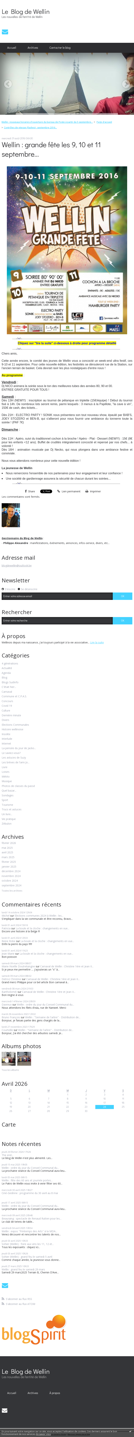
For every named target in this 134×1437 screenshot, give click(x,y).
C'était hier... (9, 687)
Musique (7, 781)
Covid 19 (7, 705)
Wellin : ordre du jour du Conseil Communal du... (45, 1004)
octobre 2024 (10, 880)
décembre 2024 (11, 871)
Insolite (6, 734)
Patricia (6, 928)
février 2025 (9, 861)
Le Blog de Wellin (26, 11)
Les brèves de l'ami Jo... (15, 762)
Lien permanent (69, 491)
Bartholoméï (9, 992)
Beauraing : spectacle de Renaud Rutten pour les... (31, 1218)
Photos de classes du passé (18, 786)
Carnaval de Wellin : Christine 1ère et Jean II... (66, 966)
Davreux (7, 1004)
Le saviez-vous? (11, 753)
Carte (9, 1124)
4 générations (10, 663)
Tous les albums (10, 1070)
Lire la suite (97, 642)
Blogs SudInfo (10, 682)
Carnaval (7, 691)
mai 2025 (7, 847)
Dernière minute (11, 715)
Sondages (8, 795)
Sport (5, 800)
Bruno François (11, 1017)
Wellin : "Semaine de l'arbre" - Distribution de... (52, 1017)
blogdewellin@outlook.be (17, 565)
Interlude (7, 738)
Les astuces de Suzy (14, 757)
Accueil (11, 47)
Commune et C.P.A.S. (14, 696)
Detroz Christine (11, 979)
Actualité (7, 668)
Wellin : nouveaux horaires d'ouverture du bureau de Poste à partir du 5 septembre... (47, 122)
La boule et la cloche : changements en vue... (42, 928)
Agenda (6, 673)
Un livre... (7, 814)
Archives (33, 47)
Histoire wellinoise (12, 729)
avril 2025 (7, 852)
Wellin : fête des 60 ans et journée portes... (27, 1180)
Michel (5, 915)
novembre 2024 (11, 876)
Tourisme (7, 804)
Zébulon (6, 823)
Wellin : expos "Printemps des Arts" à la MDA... (29, 1231)
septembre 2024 (11, 885)
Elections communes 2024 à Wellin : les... (39, 915)
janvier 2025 (9, 866)
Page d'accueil (104, 122)
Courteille (7, 1030)
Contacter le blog (60, 47)
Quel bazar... (9, 790)
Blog (4, 677)
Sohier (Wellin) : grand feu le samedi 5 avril (27, 1256)
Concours (7, 701)
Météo (6, 776)
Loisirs (5, 771)
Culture (6, 710)
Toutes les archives (12, 891)
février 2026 (9, 843)
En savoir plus (43, 1434)
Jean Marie (8, 953)
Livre (4, 767)
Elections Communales (15, 724)
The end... (7, 1155)
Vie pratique (9, 819)
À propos (54, 1393)
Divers (5, 720)
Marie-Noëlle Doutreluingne (18, 966)
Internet (6, 743)
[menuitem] (12, 48)
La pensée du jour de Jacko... (19, 748)
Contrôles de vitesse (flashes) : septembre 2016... (30, 127)
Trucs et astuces (11, 809)
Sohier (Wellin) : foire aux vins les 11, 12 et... (28, 1244)
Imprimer (93, 491)
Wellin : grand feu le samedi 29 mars (23, 1269)
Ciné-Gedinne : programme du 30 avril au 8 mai (30, 1193)
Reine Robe (8, 941)
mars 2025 (8, 857)
